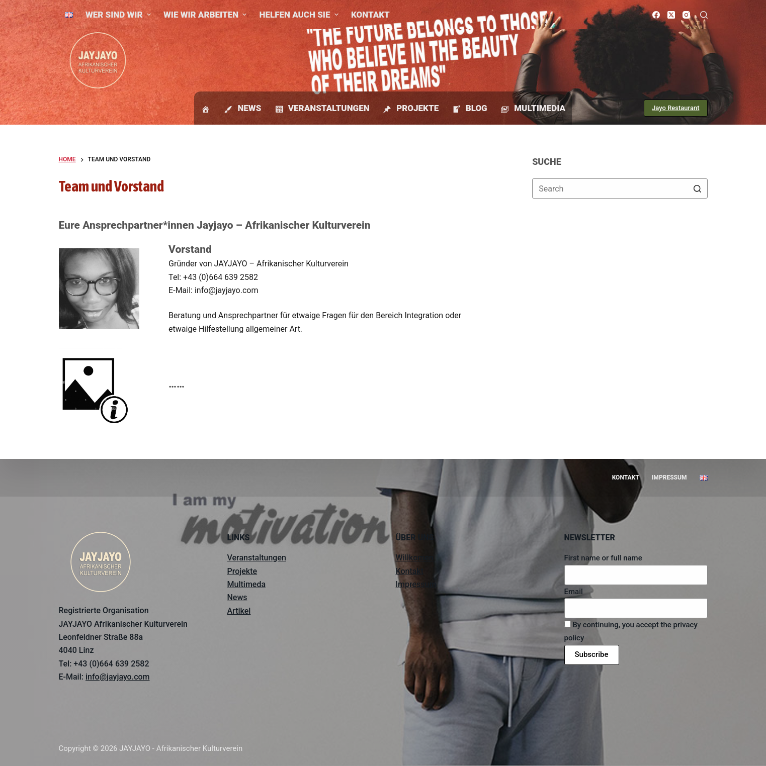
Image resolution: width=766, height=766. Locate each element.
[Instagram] (686, 15)
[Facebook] (656, 15)
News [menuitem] (242, 109)
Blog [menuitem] (469, 109)
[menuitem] (69, 14)
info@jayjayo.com (118, 677)
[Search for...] (619, 188)
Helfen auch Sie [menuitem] (300, 15)
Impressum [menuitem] (669, 477)
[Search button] (698, 188)
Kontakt (410, 571)
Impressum (416, 584)
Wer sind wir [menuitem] (119, 15)
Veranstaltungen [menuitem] (321, 109)
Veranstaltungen (256, 557)
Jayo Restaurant (675, 108)
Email (573, 591)
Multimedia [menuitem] (532, 109)
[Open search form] (704, 15)
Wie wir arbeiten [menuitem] (206, 15)
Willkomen (415, 557)
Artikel (239, 611)
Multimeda (246, 584)
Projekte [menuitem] (410, 109)
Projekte (242, 571)
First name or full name (603, 557)
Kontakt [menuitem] (370, 15)
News (237, 597)
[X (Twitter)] (671, 15)
